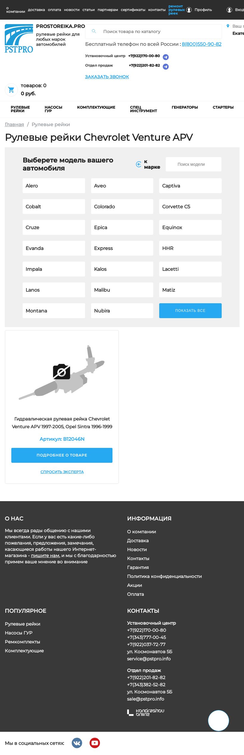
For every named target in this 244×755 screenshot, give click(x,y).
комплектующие (96, 107)
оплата (54, 9)
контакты (156, 9)
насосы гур (53, 109)
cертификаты (133, 9)
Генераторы (185, 107)
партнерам (108, 9)
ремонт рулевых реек (176, 9)
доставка (36, 9)
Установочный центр (105, 56)
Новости (136, 549)
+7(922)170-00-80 (144, 56)
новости (71, 9)
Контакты (138, 558)
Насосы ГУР (18, 633)
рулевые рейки (20, 109)
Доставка (137, 540)
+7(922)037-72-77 (146, 644)
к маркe (148, 164)
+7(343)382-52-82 (146, 684)
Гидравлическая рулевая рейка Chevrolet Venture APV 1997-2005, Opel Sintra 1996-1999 (62, 422)
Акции (134, 585)
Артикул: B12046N (61, 439)
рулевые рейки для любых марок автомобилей (57, 39)
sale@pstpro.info (145, 699)
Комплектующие (24, 651)
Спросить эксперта (61, 472)
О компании (141, 531)
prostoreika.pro (58, 26)
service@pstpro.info (148, 659)
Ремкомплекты (22, 642)
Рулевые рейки (22, 624)
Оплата (135, 594)
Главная (14, 124)
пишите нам (45, 555)
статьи (88, 9)
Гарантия (137, 567)
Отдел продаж (99, 66)
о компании (15, 10)
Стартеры (223, 107)
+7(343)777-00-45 (146, 637)
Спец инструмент (143, 109)
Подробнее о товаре (62, 455)
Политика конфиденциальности (164, 576)
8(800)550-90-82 (201, 44)
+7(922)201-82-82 (144, 66)
